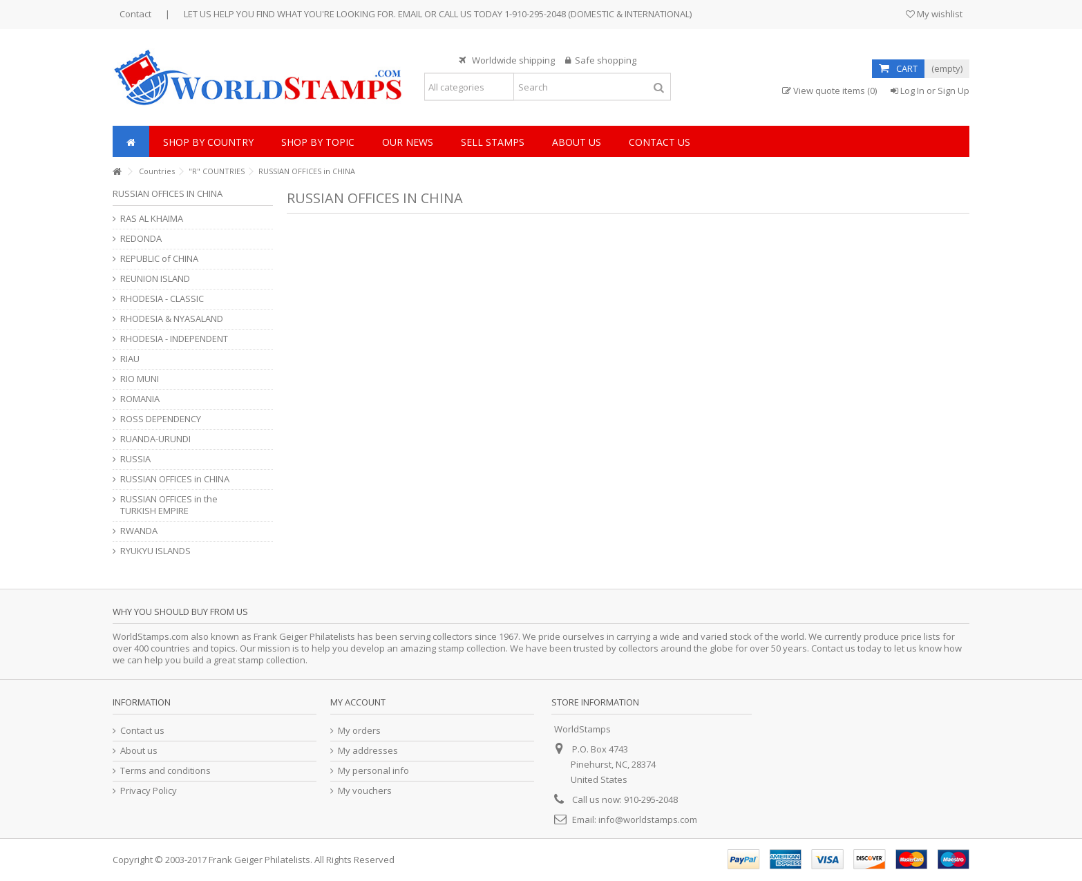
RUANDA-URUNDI (155, 439)
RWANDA (139, 531)
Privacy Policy (148, 791)
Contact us (142, 731)
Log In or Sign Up (930, 90)
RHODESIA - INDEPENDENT (174, 339)
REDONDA (141, 239)
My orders (359, 731)
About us (139, 751)
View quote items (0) (829, 91)
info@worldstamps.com (647, 819)
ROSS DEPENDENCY (160, 419)
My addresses (368, 751)
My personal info (373, 771)
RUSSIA (135, 459)
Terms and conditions (165, 771)
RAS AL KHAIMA (151, 219)
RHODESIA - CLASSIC (162, 299)
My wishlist (934, 14)
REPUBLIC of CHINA (159, 259)
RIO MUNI (139, 379)
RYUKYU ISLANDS (155, 551)
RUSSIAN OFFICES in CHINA (174, 479)
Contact (135, 14)
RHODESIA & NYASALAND (171, 319)
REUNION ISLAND (155, 279)
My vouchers (365, 791)
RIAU (130, 359)
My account (358, 702)
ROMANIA (140, 399)
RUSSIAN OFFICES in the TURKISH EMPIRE (169, 505)
